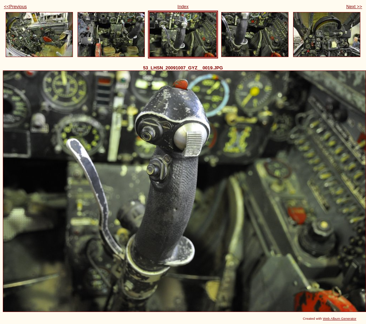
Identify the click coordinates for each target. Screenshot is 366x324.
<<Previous (15, 6)
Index (182, 6)
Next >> (354, 6)
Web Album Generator (339, 318)
